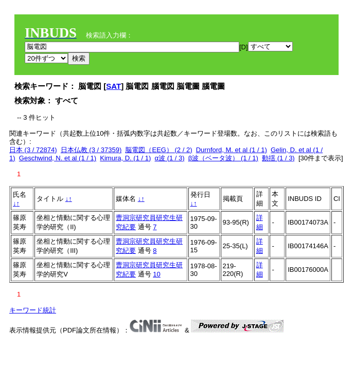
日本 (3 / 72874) (33, 150)
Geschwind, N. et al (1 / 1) (57, 158)
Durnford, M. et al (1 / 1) (231, 150)
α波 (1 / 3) (170, 158)
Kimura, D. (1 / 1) (125, 158)
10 (156, 274)
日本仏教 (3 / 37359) (91, 150)
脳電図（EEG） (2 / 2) (158, 150)
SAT (113, 86)
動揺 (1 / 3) (278, 158)
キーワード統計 (32, 310)
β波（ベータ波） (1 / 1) (223, 158)
